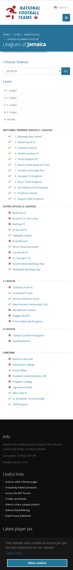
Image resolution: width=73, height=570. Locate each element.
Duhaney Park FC (23, 287)
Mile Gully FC (20, 393)
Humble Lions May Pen (31, 170)
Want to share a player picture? (22, 504)
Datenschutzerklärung (17, 510)
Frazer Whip (20, 370)
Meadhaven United (24, 310)
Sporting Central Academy (33, 187)
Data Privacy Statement (18, 515)
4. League (11, 112)
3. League (11, 104)
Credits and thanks (15, 498)
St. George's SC (22, 258)
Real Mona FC (21, 241)
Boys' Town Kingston (30, 181)
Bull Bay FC (19, 224)
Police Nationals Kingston (27, 321)
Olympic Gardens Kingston (28, 335)
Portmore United (27, 193)
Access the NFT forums (18, 493)
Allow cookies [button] (37, 563)
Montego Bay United (30, 136)
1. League (11, 90)
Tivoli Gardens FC (28, 159)
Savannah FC (20, 252)
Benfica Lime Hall (23, 359)
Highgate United (22, 235)
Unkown (10, 119)
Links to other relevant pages (21, 481)
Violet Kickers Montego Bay (29, 263)
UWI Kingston (20, 404)
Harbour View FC (27, 148)
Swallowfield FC (22, 341)
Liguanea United (22, 387)
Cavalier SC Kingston (30, 176)
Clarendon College (23, 364)
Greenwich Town (23, 293)
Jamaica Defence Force (26, 298)
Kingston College (22, 381)
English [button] (61, 7)
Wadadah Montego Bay (26, 269)
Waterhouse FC (27, 142)
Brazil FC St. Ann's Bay (25, 218)
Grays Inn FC (20, 230)
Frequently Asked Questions (21, 487)
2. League (11, 97)
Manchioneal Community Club (30, 304)
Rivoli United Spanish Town (34, 165)
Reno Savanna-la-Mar (26, 246)
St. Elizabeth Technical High (29, 398)
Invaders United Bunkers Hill (29, 376)
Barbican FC (19, 213)
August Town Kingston (31, 198)
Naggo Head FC (22, 315)
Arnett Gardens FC (28, 153)
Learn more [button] (14, 553)
